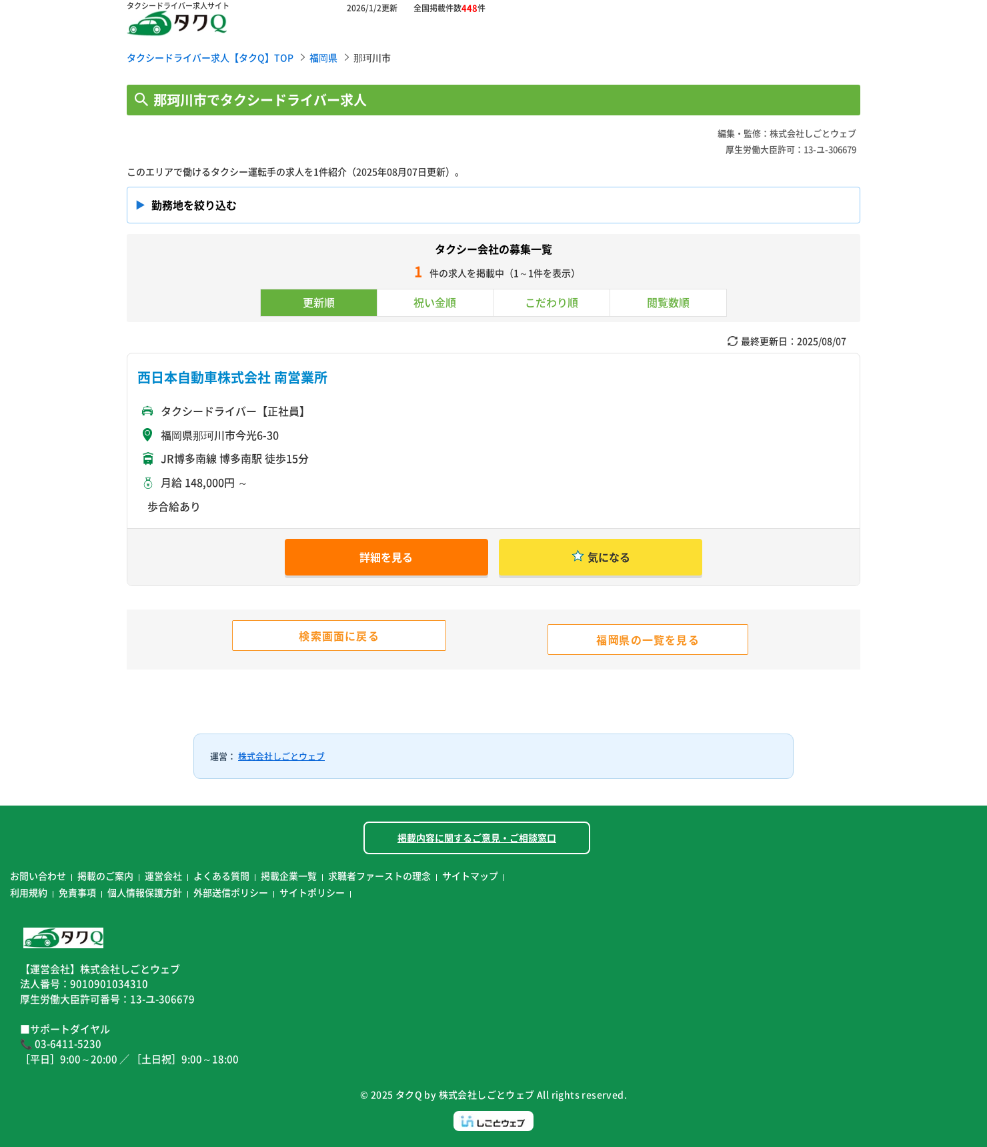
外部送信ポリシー (230, 892)
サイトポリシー (312, 892)
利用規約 (28, 892)
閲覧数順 (668, 302)
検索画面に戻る (339, 636)
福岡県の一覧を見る (648, 640)
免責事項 (77, 892)
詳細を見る (386, 557)
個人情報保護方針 (144, 892)
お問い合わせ (38, 875)
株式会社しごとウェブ (281, 756)
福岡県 (323, 57)
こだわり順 (551, 302)
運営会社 (163, 875)
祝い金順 (434, 302)
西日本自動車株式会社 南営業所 (232, 377)
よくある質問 (221, 875)
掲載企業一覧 (289, 875)
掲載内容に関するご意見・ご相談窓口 (476, 837)
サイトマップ (470, 875)
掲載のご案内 (105, 875)
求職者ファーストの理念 (379, 875)
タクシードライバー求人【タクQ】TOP (210, 57)
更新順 (319, 302)
